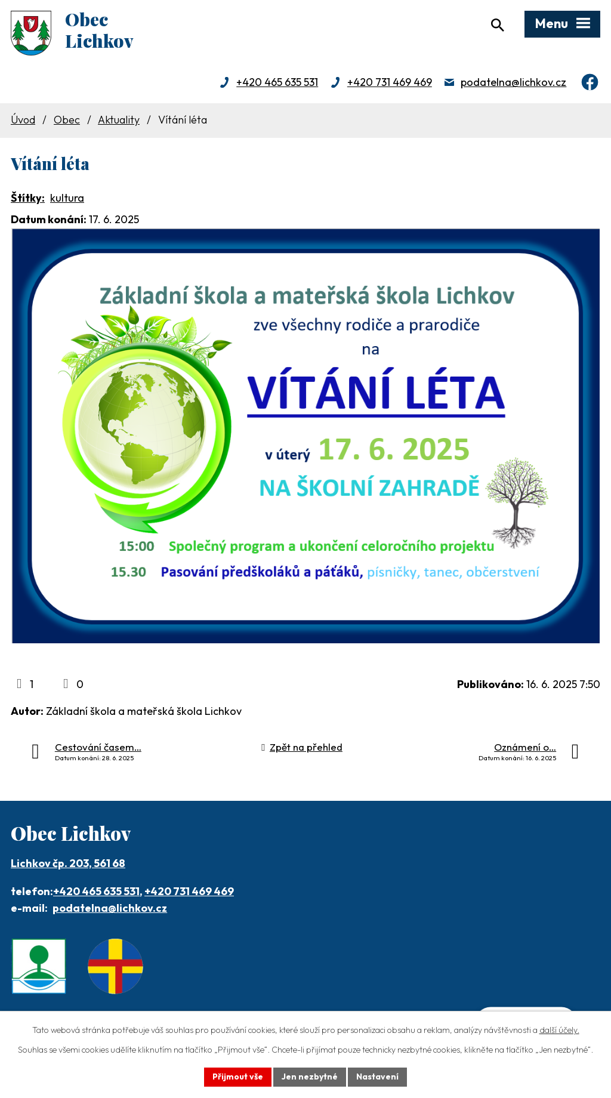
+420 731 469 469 (389, 82)
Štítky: (28, 198)
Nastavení (377, 1076)
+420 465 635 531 (277, 82)
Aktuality (119, 120)
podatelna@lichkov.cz (513, 82)
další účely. (559, 1030)
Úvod (23, 120)
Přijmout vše (237, 1076)
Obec (67, 120)
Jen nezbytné (310, 1076)
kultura (67, 198)
